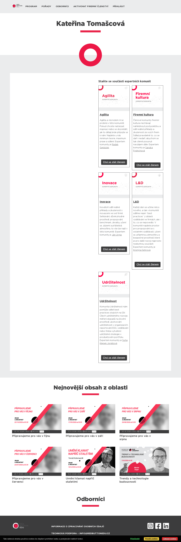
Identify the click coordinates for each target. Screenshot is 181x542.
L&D (136, 202)
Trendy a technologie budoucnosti (134, 480)
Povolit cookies (151, 539)
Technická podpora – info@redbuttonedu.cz (80, 533)
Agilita (104, 115)
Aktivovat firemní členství (90, 6)
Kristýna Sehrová (141, 250)
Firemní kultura (143, 115)
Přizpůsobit (135, 539)
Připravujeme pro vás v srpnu (135, 438)
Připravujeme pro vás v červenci (27, 480)
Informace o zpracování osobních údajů (77, 526)
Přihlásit (119, 6)
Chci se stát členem (114, 162)
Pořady (46, 6)
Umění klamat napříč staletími (80, 480)
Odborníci (62, 6)
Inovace (105, 202)
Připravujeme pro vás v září (84, 436)
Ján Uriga (117, 235)
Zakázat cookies (169, 539)
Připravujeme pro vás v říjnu (31, 436)
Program (31, 6)
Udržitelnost (108, 301)
